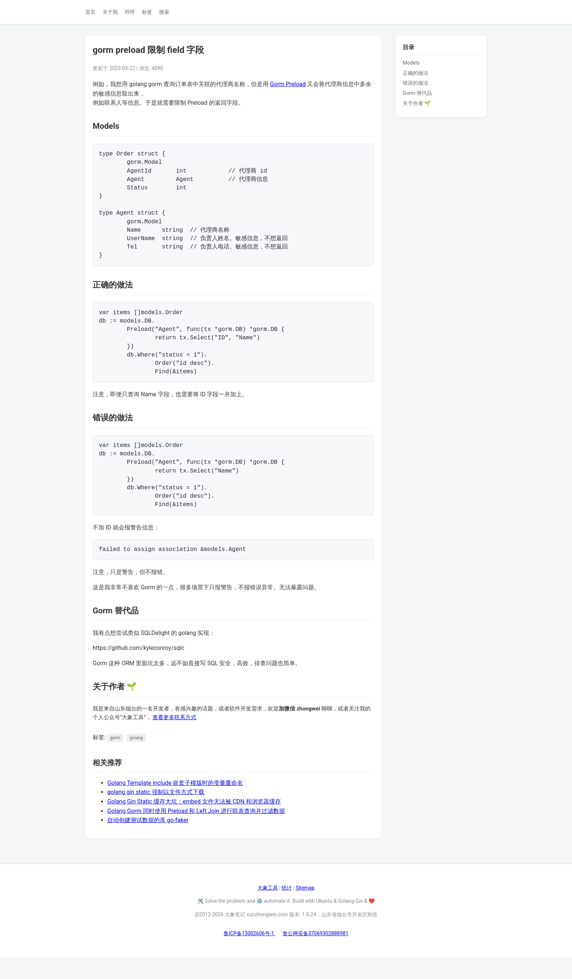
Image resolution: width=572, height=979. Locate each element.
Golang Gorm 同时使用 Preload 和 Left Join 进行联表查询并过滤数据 (196, 832)
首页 (90, 12)
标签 (147, 12)
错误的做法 (415, 83)
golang (136, 759)
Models (411, 63)
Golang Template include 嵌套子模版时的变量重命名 (175, 804)
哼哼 (130, 12)
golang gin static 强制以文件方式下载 (155, 813)
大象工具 (268, 910)
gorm (115, 759)
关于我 (110, 12)
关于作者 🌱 (416, 103)
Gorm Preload (288, 84)
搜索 (164, 12)
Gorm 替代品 (417, 93)
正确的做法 (415, 73)
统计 (287, 910)
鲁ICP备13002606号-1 (249, 955)
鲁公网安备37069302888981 (315, 955)
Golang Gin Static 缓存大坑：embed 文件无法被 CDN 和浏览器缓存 (194, 823)
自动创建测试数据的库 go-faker (148, 842)
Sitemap (305, 910)
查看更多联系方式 (174, 739)
